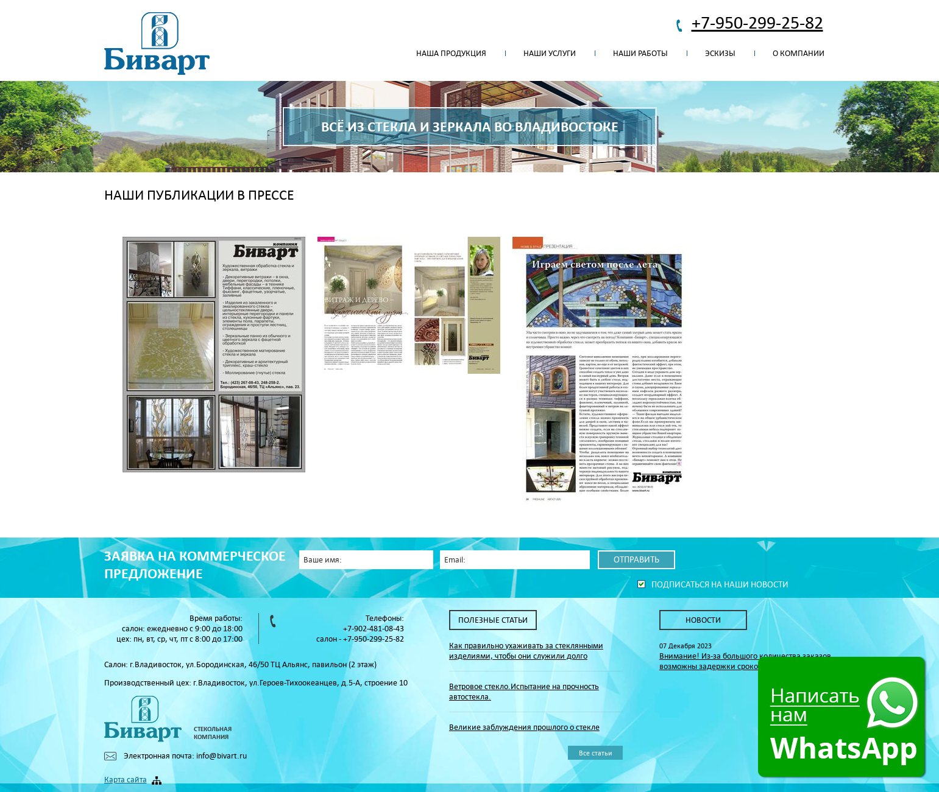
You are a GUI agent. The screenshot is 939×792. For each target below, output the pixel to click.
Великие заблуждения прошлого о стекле (524, 727)
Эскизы (720, 53)
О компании (798, 53)
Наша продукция (451, 53)
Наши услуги (549, 53)
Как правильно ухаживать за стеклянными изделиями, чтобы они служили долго (526, 650)
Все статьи (595, 752)
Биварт (157, 44)
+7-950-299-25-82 (757, 22)
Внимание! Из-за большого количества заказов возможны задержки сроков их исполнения (745, 661)
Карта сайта (125, 779)
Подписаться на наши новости (719, 584)
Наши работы (640, 53)
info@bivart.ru (221, 756)
